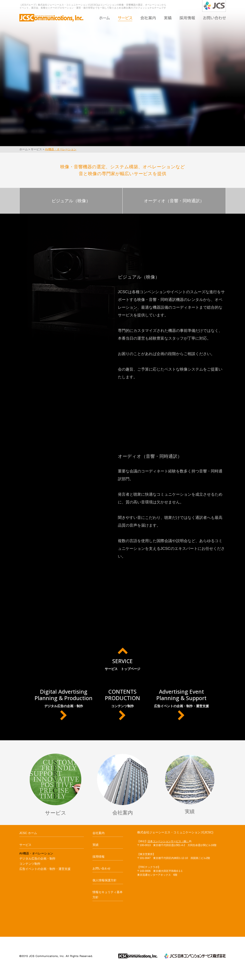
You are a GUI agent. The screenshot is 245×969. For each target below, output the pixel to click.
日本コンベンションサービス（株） (168, 841)
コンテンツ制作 (122, 704)
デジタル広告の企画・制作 (63, 704)
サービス (125, 17)
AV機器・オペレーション (60, 149)
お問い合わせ (214, 17)
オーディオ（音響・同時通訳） (174, 200)
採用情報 (187, 17)
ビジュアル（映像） (71, 200)
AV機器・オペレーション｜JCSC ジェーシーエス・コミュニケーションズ (51, 17)
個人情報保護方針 (104, 880)
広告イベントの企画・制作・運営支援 (181, 704)
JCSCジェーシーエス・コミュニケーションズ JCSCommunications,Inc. (137, 956)
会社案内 (148, 17)
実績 (168, 17)
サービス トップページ (122, 658)
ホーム (104, 17)
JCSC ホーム (28, 833)
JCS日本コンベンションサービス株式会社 (195, 956)
